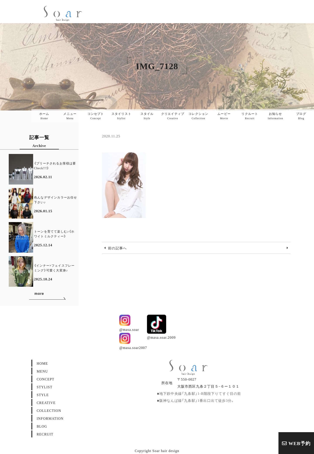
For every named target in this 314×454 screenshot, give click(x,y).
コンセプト (95, 115)
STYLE (43, 394)
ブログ (301, 115)
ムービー (224, 115)
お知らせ (275, 115)
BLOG (42, 426)
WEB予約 (296, 443)
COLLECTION (49, 410)
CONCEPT (45, 378)
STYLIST (44, 386)
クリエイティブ (172, 115)
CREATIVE (46, 402)
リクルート (249, 115)
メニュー (70, 115)
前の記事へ (117, 247)
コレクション (198, 115)
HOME (42, 363)
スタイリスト (121, 115)
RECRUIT (45, 434)
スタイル (147, 115)
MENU (42, 371)
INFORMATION (50, 418)
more (47, 294)
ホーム (44, 115)
